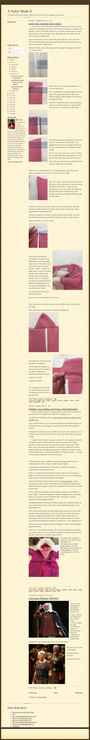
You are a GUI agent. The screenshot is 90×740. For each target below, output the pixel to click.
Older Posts (79, 692)
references (48, 591)
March (13, 71)
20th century (40, 589)
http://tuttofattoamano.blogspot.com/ (24, 716)
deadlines (64, 589)
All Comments (14, 52)
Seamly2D (15, 726)
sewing (72, 400)
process (60, 400)
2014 (11, 102)
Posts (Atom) (42, 697)
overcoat (54, 400)
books (46, 589)
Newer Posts (33, 692)
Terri (20, 119)
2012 (11, 106)
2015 (11, 100)
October (13, 64)
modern (48, 400)
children (39, 400)
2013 (11, 104)
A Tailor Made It (19, 11)
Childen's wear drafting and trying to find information (53, 409)
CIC (13, 714)
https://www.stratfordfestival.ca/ (22, 724)
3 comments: (48, 687)
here (64, 461)
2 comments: (48, 588)
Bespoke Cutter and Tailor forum (23, 712)
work (43, 401)
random (42, 591)
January (13, 90)
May (12, 67)
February (14, 73)
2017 (11, 95)
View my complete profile (14, 161)
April (13, 69)
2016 (11, 97)
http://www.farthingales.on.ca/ (22, 718)
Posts (11, 48)
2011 (11, 109)
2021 (11, 62)
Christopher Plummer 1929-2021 (44, 598)
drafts (70, 589)
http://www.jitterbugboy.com (21, 720)
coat (44, 400)
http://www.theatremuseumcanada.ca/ (24, 722)
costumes (58, 589)
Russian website (67, 481)
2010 (11, 111)
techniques (37, 401)
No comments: (48, 398)
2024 (11, 60)
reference (66, 400)
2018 (11, 93)
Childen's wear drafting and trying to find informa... (17, 82)
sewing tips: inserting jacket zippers (45, 24)
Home (56, 692)
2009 (11, 113)
